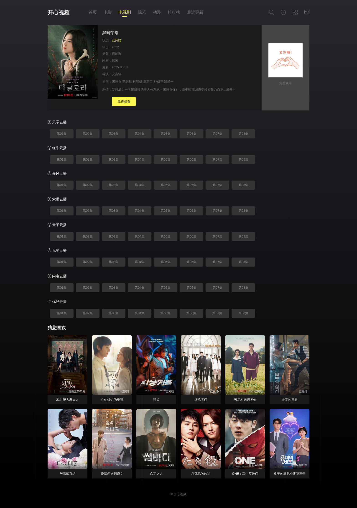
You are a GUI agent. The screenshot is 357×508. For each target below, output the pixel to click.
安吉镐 (116, 74)
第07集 (217, 133)
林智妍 (137, 81)
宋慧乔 (116, 81)
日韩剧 (116, 54)
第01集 (62, 133)
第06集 (191, 133)
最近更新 (195, 12)
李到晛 (127, 81)
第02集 (88, 133)
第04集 (140, 133)
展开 (231, 89)
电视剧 (125, 12)
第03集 (114, 133)
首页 (93, 12)
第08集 (243, 133)
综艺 (142, 12)
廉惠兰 (148, 81)
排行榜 (174, 12)
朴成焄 (158, 81)
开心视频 (58, 12)
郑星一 (168, 81)
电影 (108, 12)
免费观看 (123, 101)
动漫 (157, 12)
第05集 (166, 133)
